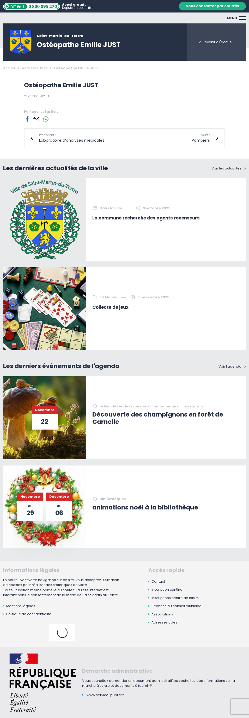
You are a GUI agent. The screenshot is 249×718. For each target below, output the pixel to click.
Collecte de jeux (110, 307)
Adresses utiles (35, 68)
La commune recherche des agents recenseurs (146, 218)
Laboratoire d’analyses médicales (72, 140)
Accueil (9, 68)
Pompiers (201, 140)
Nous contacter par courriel (212, 6)
